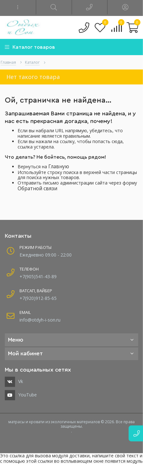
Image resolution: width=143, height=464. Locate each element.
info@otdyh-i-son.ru (40, 320)
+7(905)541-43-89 (38, 276)
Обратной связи (37, 188)
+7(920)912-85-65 (38, 298)
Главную (58, 166)
